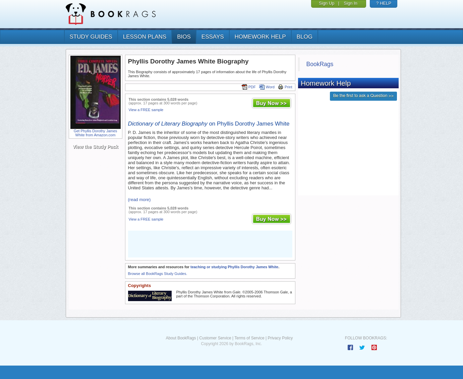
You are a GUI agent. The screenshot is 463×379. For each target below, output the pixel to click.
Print (285, 87)
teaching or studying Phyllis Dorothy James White (234, 267)
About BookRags (181, 338)
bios (184, 37)
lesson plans (144, 37)
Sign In (350, 3)
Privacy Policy (280, 338)
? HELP (383, 3)
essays (212, 37)
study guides (91, 37)
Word (267, 87)
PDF (249, 87)
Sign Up (326, 3)
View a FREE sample (146, 110)
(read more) (139, 199)
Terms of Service (249, 338)
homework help (260, 37)
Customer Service (215, 338)
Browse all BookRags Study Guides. (157, 274)
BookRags (320, 64)
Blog (304, 37)
